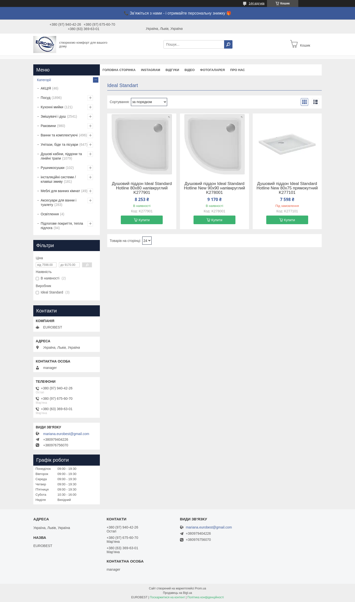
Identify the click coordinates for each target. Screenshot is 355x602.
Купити (144, 220)
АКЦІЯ (46, 88)
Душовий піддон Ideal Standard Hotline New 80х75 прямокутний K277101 (287, 188)
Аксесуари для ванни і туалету (58, 202)
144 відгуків (257, 3)
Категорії (44, 80)
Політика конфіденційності (205, 597)
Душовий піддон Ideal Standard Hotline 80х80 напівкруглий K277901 (142, 188)
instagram (150, 70)
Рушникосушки (52, 168)
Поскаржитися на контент (167, 597)
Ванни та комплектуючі (59, 135)
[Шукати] (228, 44)
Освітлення (50, 214)
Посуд (46, 98)
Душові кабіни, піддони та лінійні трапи (61, 156)
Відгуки (172, 70)
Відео (190, 70)
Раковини (48, 126)
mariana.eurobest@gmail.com (66, 434)
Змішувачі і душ (53, 116)
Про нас (237, 70)
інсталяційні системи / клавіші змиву (58, 179)
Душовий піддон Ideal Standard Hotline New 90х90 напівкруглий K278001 (214, 188)
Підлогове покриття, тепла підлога (62, 225)
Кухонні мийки (52, 107)
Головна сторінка (119, 70)
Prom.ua (200, 588)
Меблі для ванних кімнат (60, 191)
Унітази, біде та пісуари (59, 144)
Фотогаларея (212, 70)
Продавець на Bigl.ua (177, 593)
